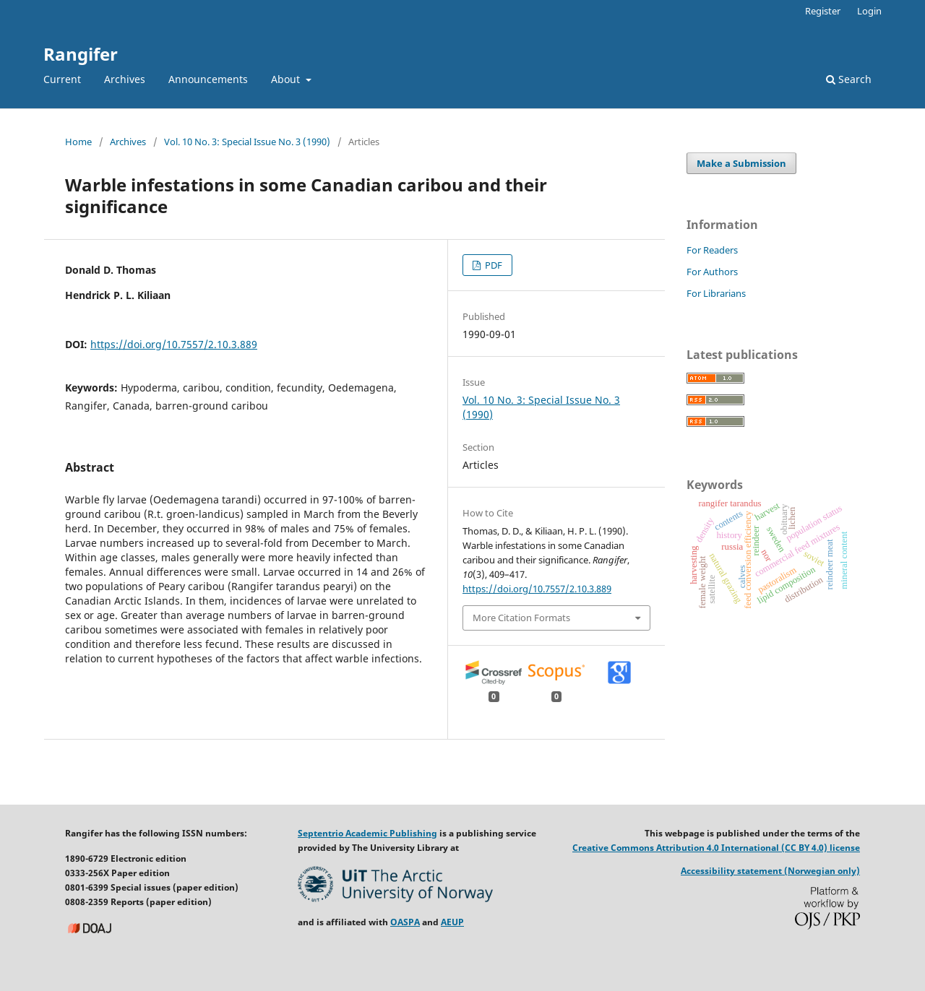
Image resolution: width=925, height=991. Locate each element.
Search (849, 79)
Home (78, 141)
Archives (124, 79)
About (287, 79)
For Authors (712, 271)
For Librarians (716, 293)
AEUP (452, 922)
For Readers (712, 249)
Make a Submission (741, 163)
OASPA (405, 922)
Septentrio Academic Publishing (367, 833)
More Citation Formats (521, 617)
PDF (492, 265)
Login (869, 10)
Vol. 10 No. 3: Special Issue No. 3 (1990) (247, 141)
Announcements (208, 79)
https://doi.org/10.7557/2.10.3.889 (173, 344)
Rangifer (80, 54)
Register (822, 10)
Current (62, 79)
